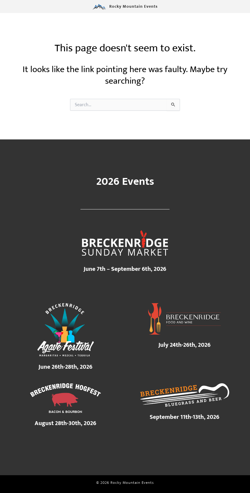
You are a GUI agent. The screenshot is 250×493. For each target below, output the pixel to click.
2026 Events (125, 181)
